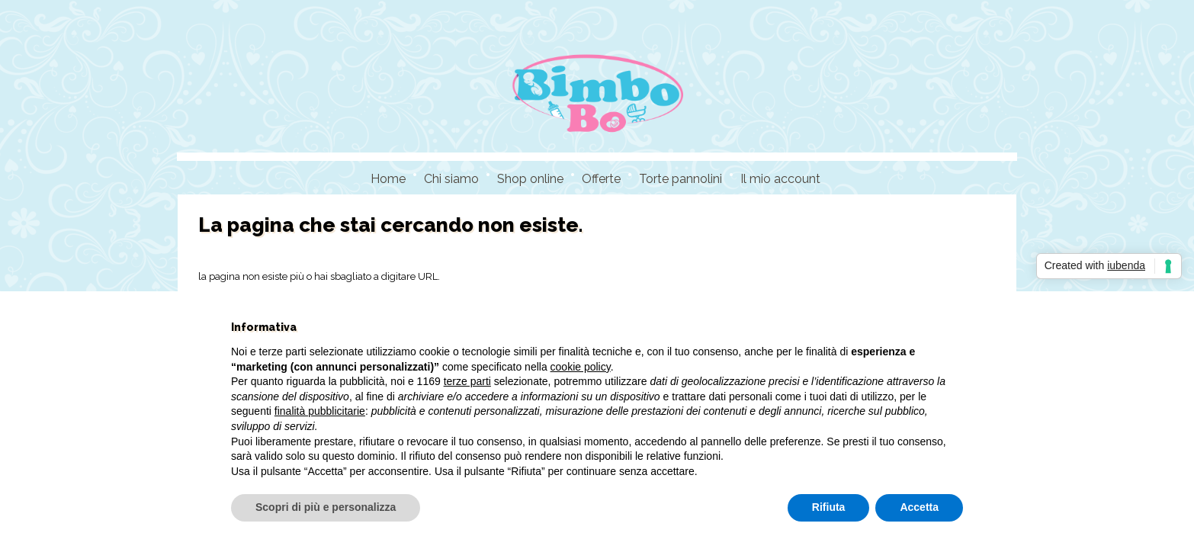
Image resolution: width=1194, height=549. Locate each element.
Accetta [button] (919, 507)
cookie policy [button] (580, 367)
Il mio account (780, 179)
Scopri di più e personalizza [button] (325, 507)
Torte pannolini (680, 179)
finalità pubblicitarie (319, 411)
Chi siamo (451, 179)
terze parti (467, 381)
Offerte (601, 179)
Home (388, 179)
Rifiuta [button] (829, 507)
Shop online (530, 179)
